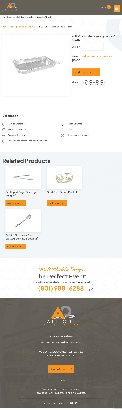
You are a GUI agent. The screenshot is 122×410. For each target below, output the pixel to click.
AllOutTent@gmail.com (61, 338)
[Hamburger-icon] (117, 9)
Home (2, 17)
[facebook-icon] (67, 405)
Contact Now (61, 371)
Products (11, 17)
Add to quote (83, 72)
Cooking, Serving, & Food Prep (23, 27)
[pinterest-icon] (76, 405)
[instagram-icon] (71, 405)
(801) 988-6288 (61, 289)
